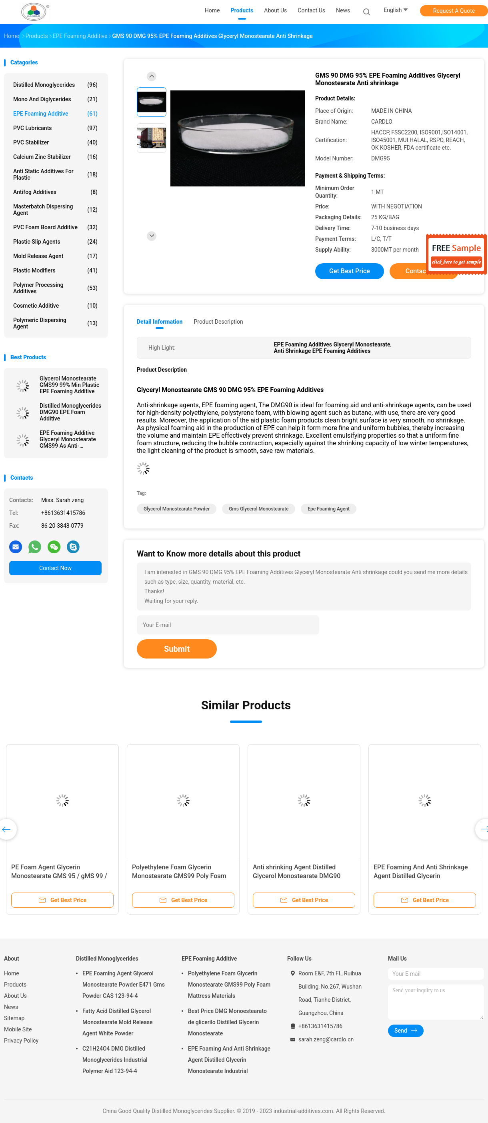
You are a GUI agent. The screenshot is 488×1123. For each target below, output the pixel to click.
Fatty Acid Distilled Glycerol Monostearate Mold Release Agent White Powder (117, 1022)
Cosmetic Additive (55, 306)
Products (15, 984)
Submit (177, 649)
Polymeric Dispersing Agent (55, 323)
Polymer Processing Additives (55, 288)
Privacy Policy (21, 1040)
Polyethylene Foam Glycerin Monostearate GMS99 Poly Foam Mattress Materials (179, 876)
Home (11, 973)
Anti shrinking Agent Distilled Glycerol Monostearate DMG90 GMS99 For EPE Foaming (296, 876)
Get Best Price (349, 271)
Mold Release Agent (55, 256)
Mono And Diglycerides (55, 99)
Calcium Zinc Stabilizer (55, 157)
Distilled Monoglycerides (55, 85)
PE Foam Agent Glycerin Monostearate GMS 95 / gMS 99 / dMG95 (59, 876)
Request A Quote (454, 11)
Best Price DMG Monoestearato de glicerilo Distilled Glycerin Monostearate (227, 1022)
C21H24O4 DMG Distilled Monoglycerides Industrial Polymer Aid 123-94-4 (115, 1059)
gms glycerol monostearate (258, 509)
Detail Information (159, 321)
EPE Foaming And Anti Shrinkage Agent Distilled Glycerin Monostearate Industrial (421, 876)
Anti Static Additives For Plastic (55, 174)
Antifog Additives (55, 192)
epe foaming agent (329, 509)
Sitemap (14, 1018)
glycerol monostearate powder (177, 509)
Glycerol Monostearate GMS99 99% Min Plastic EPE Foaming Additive (69, 384)
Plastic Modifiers (55, 270)
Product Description (218, 321)
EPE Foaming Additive (55, 114)
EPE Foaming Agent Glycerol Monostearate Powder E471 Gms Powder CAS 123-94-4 (123, 984)
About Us (15, 996)
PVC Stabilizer (55, 142)
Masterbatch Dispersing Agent (55, 209)
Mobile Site (18, 1029)
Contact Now (55, 568)
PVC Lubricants (55, 128)
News (11, 1007)
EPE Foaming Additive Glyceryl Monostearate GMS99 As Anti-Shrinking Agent (68, 439)
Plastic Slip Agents (55, 242)
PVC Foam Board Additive (55, 227)
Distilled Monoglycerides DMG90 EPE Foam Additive (70, 412)
